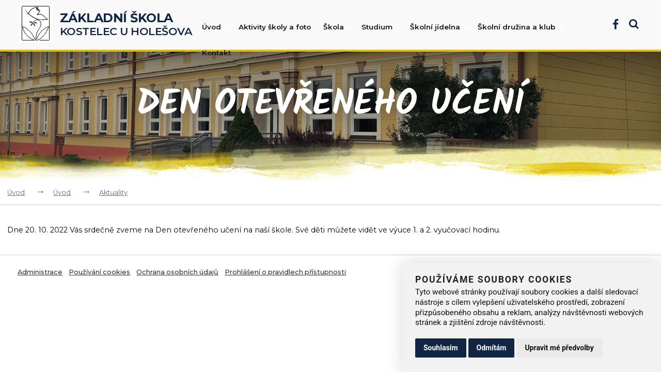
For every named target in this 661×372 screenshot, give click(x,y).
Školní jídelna (440, 27)
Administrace (40, 272)
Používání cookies (99, 272)
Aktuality (113, 192)
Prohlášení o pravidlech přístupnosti (285, 272)
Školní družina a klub (521, 27)
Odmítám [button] (492, 348)
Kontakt (216, 53)
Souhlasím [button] (440, 348)
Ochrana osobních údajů (177, 272)
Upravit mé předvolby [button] (559, 348)
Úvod (216, 27)
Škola (338, 27)
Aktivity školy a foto (275, 27)
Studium (382, 27)
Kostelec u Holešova (126, 25)
